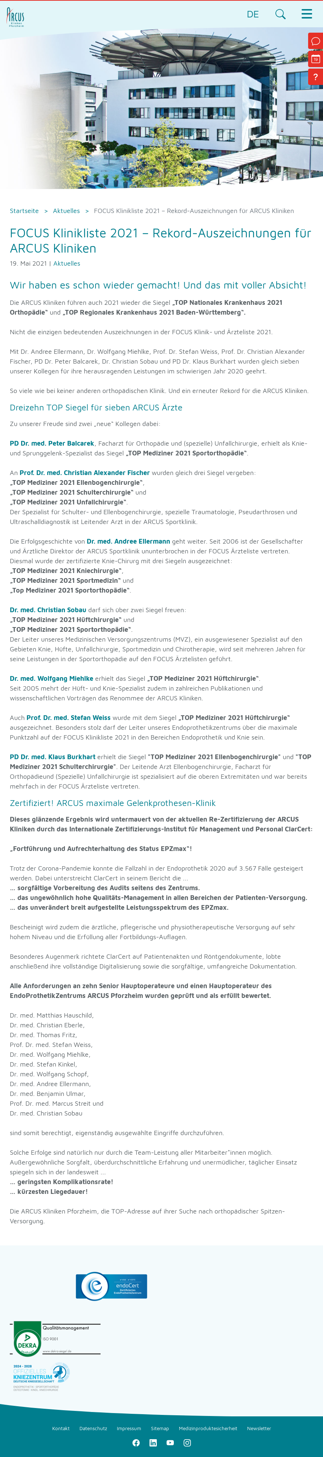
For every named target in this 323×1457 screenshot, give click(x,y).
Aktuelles (66, 263)
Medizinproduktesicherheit (208, 1428)
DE (253, 14)
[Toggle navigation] (306, 13)
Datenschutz (93, 1428)
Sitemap (160, 1428)
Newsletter (259, 1428)
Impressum (129, 1428)
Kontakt (61, 1428)
